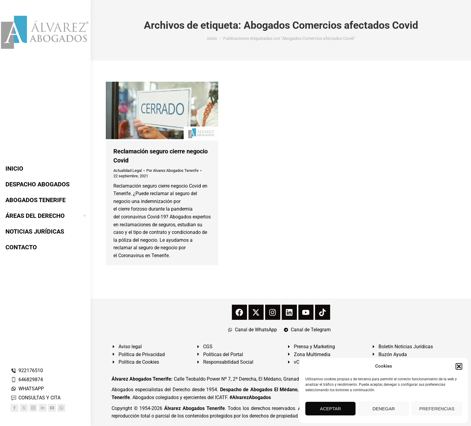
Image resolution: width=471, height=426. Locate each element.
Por (172, 170)
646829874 (27, 379)
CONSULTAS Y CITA (35, 398)
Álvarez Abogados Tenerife (194, 408)
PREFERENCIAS (437, 408)
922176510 (27, 370)
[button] (459, 366)
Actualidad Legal (127, 170)
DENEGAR (383, 408)
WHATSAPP (27, 389)
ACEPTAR (330, 408)
